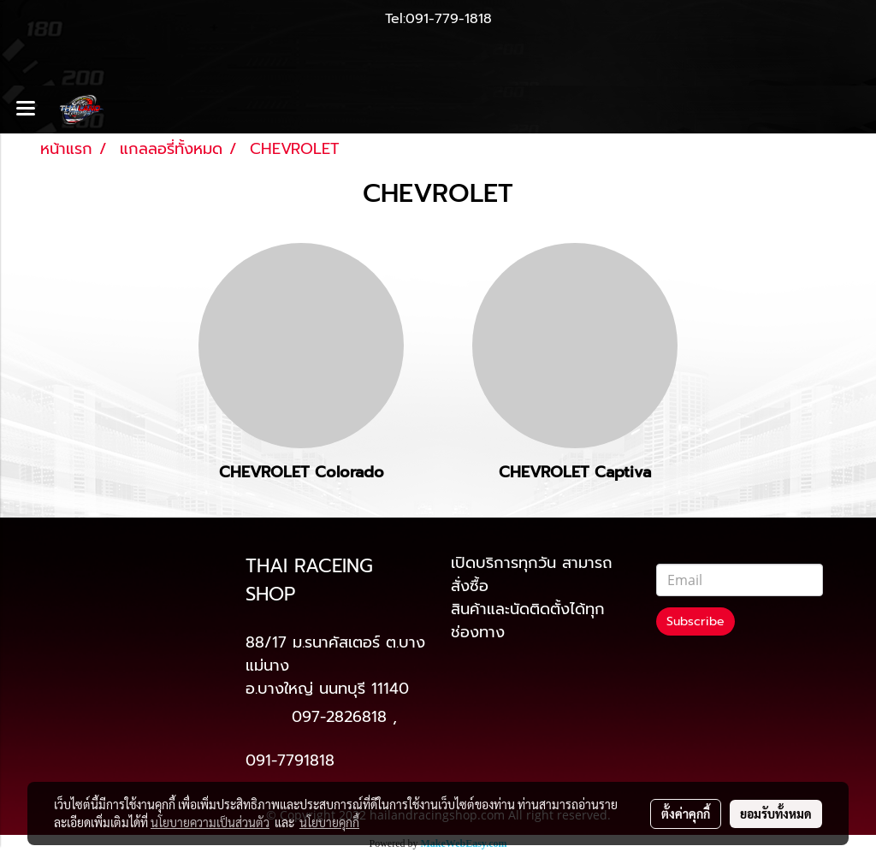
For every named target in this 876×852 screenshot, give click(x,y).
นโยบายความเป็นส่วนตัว (210, 822)
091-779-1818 (448, 19)
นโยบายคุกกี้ (329, 822)
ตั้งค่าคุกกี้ (685, 813)
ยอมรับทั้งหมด (776, 813)
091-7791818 (290, 760)
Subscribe (695, 621)
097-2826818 (339, 717)
